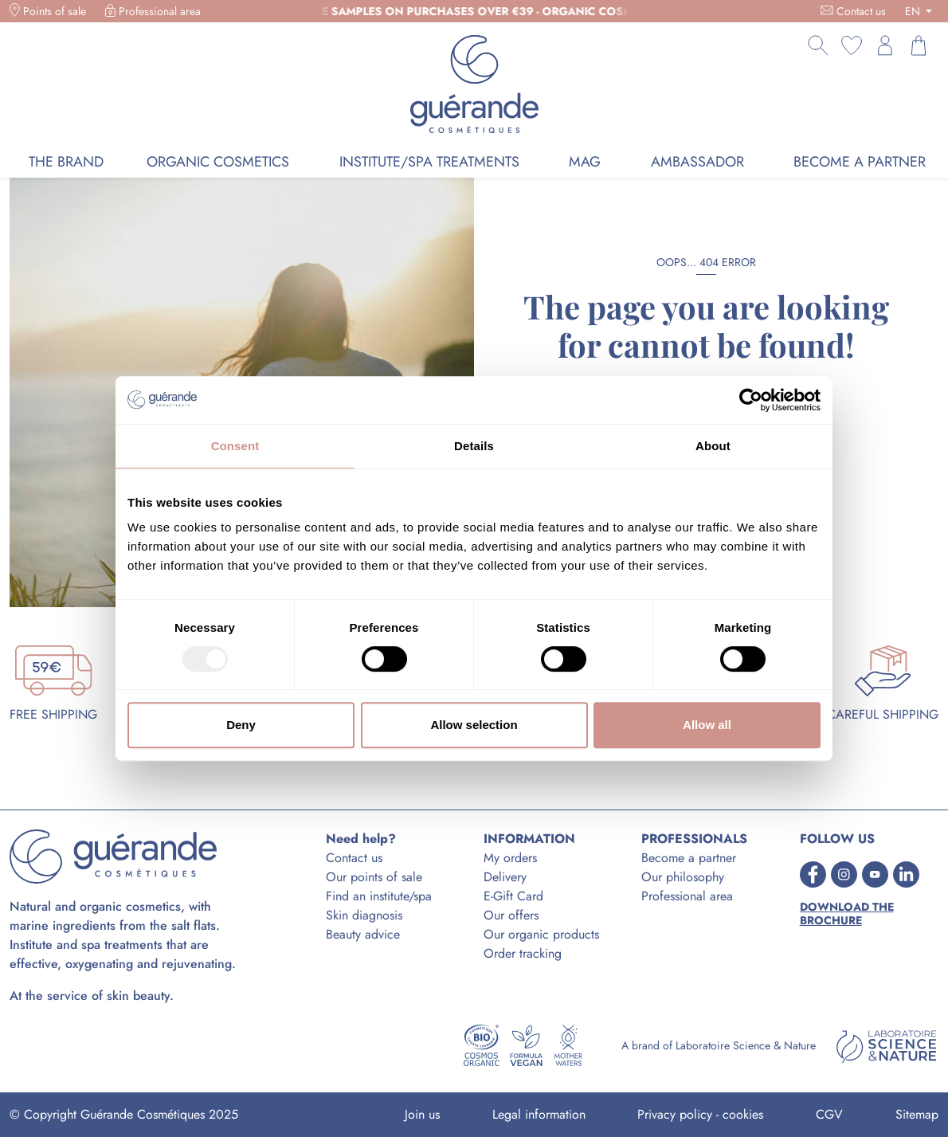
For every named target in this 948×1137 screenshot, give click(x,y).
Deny (241, 724)
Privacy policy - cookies (700, 1114)
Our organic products (541, 934)
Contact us (861, 11)
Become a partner (688, 858)
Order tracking (523, 953)
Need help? (361, 838)
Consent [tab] (235, 446)
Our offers (511, 915)
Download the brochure (847, 913)
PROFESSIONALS (694, 838)
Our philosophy (682, 877)
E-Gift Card (513, 896)
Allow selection (473, 724)
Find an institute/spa (379, 896)
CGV (829, 1114)
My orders (510, 858)
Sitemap (916, 1114)
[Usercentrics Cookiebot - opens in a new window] (751, 400)
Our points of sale (374, 877)
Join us (422, 1114)
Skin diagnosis (364, 915)
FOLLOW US (837, 838)
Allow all (707, 724)
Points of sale (54, 11)
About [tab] (713, 446)
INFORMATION (529, 838)
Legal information (539, 1114)
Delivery (505, 877)
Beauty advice (363, 934)
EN (914, 11)
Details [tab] (474, 446)
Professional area (160, 11)
